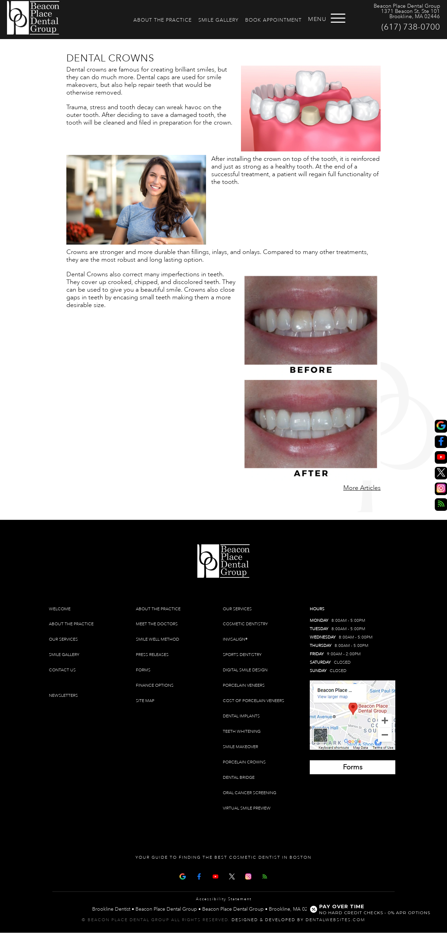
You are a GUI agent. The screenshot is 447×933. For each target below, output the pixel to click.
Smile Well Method (157, 639)
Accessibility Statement (223, 899)
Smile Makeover (240, 746)
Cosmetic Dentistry (245, 624)
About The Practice (162, 20)
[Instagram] (248, 876)
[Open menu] (338, 18)
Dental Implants (241, 716)
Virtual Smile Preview (247, 808)
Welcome (60, 609)
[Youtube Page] (215, 876)
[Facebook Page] (199, 876)
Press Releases (152, 654)
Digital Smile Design (245, 670)
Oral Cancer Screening (249, 793)
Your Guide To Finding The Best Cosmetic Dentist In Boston (223, 857)
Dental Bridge (239, 777)
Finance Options (155, 685)
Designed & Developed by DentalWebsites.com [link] (298, 920)
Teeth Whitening (242, 731)
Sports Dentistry (242, 654)
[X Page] (232, 876)
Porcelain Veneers (244, 685)
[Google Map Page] (182, 876)
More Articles (362, 488)
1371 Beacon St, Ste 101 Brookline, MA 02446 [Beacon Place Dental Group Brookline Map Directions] (410, 14)
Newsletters (63, 695)
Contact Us (62, 670)
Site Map (145, 700)
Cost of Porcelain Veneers (253, 700)
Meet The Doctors (157, 624)
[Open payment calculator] (371, 909)
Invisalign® (235, 639)
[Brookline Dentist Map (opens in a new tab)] (352, 715)
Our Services (63, 639)
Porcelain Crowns (244, 762)
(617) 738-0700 (410, 27)
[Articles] (264, 876)
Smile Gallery (218, 20)
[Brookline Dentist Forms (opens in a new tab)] (352, 767)
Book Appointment (273, 20)
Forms (143, 670)
